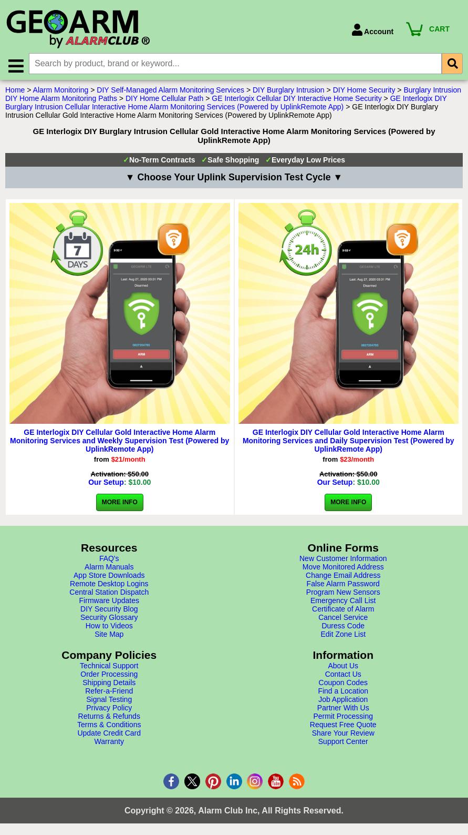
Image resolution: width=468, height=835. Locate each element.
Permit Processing (343, 717)
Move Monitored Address (343, 568)
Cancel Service (343, 618)
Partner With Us (343, 709)
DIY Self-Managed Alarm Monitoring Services (170, 91)
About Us (343, 667)
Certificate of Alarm (343, 610)
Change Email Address (343, 576)
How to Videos (109, 627)
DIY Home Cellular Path (164, 99)
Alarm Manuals (109, 568)
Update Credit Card (109, 734)
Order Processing (109, 675)
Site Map (109, 635)
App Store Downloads (109, 576)
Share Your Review (343, 734)
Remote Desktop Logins (109, 585)
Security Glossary (109, 618)
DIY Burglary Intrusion (289, 91)
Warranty (109, 742)
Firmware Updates (109, 601)
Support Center (343, 742)
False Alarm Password (343, 585)
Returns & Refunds (109, 717)
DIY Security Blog (109, 610)
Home (15, 91)
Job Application (343, 700)
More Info (120, 503)
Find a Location (343, 692)
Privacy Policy (109, 709)
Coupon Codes (343, 683)
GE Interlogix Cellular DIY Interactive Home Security (296, 99)
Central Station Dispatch (109, 593)
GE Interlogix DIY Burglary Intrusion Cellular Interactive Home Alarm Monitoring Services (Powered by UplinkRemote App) (226, 103)
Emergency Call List (343, 601)
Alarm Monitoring (61, 91)
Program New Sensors (343, 593)
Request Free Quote (343, 725)
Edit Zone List (343, 635)
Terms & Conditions (109, 725)
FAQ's (109, 559)
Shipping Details (109, 683)
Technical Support (109, 667)
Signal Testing (109, 700)
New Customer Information (343, 559)
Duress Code (343, 627)
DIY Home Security (364, 91)
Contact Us (343, 675)
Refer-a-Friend (109, 692)
